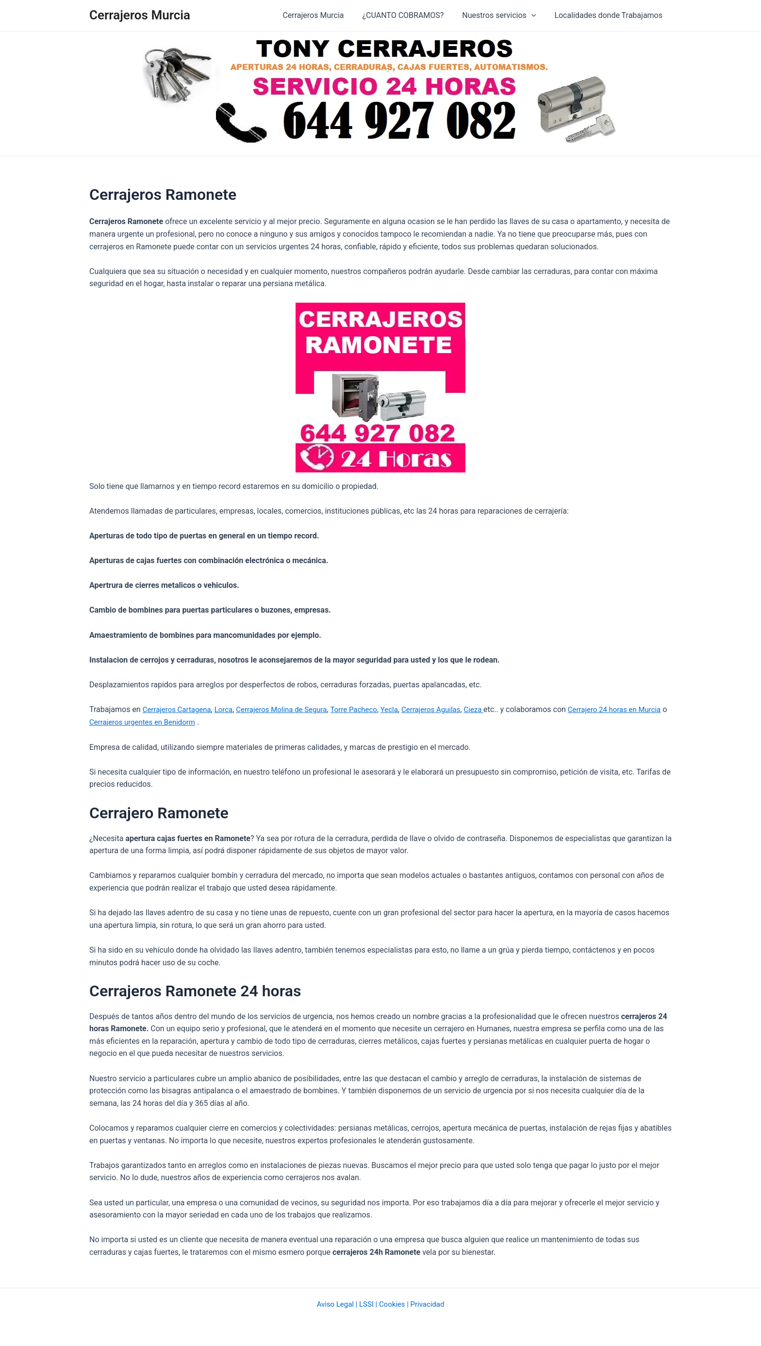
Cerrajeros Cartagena (179, 709)
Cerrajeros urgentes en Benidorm (177, 722)
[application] (536, 15)
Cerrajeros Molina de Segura (291, 709)
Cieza (495, 709)
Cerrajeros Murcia (139, 15)
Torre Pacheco (368, 709)
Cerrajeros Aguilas (449, 709)
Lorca (229, 709)
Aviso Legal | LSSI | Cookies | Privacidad (380, 1303)
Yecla (406, 709)
